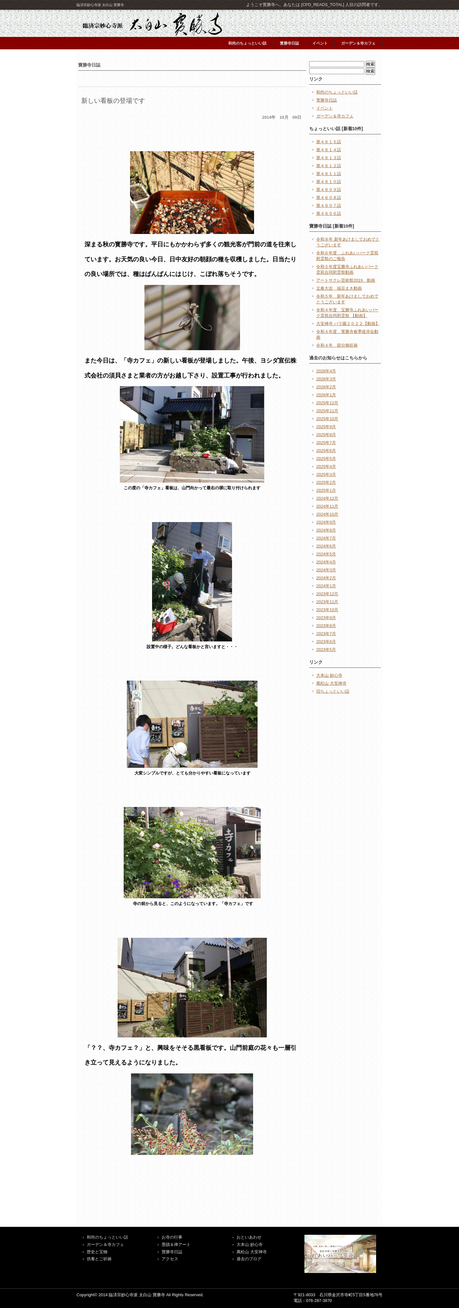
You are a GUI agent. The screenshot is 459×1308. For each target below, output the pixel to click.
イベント (320, 43)
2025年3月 (326, 474)
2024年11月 (327, 506)
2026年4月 (326, 371)
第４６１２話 (328, 165)
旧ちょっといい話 (332, 691)
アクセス (170, 1258)
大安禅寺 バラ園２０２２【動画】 (348, 323)
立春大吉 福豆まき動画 (339, 288)
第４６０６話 (328, 213)
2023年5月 (326, 649)
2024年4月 (326, 562)
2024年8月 (326, 530)
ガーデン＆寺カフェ (358, 43)
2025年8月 (326, 434)
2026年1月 (326, 394)
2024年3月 (326, 570)
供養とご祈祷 (99, 1258)
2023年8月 (326, 625)
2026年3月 (326, 379)
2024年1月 (326, 585)
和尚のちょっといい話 (247, 43)
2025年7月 (326, 442)
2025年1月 (326, 490)
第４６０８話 (328, 197)
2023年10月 (327, 609)
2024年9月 (326, 522)
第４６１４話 (328, 149)
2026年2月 (326, 387)
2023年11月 (327, 601)
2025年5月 (326, 458)
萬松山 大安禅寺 (331, 683)
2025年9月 (326, 426)
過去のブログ (249, 1258)
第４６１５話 (328, 141)
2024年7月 (326, 538)
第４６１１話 (328, 173)
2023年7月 (326, 633)
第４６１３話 (328, 157)
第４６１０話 (328, 181)
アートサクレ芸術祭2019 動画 (345, 280)
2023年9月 (326, 617)
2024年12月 (327, 498)
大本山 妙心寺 (329, 675)
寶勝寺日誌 (172, 1251)
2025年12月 (327, 402)
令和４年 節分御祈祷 (337, 345)
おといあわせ (249, 1237)
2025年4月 (326, 466)
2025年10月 (327, 418)
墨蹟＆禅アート (176, 1244)
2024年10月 (327, 514)
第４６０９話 (328, 189)
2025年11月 (327, 410)
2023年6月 (326, 641)
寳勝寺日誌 (289, 43)
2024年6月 (326, 546)
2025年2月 (326, 482)
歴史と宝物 (97, 1251)
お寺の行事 (172, 1237)
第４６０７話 (328, 205)
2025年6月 (326, 450)
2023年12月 (327, 593)
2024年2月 (326, 578)
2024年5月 (326, 554)
